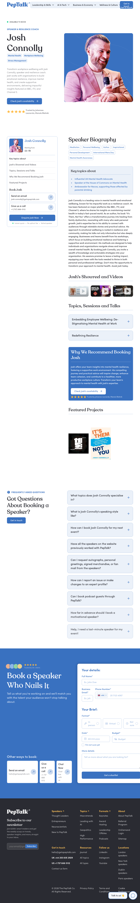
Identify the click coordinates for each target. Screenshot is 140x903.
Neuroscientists (59, 826)
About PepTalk (125, 815)
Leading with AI (86, 823)
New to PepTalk (59, 832)
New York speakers (122, 863)
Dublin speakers (122, 871)
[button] (43, 5)
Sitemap (122, 838)
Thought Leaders (60, 815)
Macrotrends (86, 815)
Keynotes (103, 815)
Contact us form (59, 868)
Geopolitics (85, 830)
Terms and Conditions (104, 890)
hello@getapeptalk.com (64, 852)
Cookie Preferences (124, 890)
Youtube (103, 863)
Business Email (86, 691)
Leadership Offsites (104, 832)
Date (85, 733)
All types (84, 863)
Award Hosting (103, 823)
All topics (84, 857)
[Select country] (102, 695)
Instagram (104, 857)
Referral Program (122, 823)
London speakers (122, 854)
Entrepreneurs (59, 821)
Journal (83, 852)
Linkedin (103, 852)
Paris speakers (125, 878)
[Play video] (83, 291)
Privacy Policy (87, 888)
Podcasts (103, 838)
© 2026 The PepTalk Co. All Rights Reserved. (63, 890)
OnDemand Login (124, 832)
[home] (18, 5)
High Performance (86, 837)
